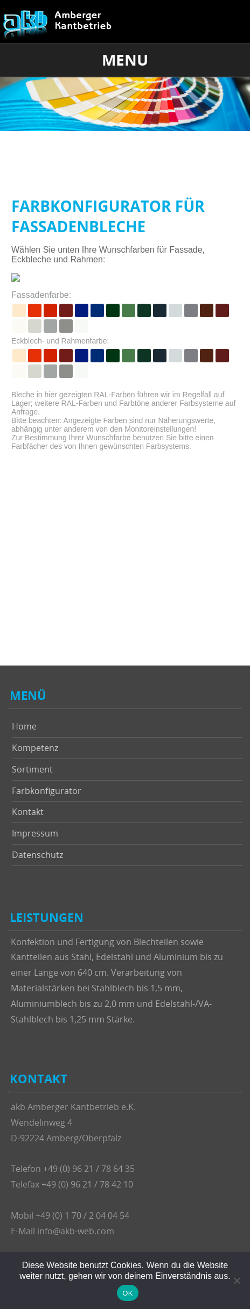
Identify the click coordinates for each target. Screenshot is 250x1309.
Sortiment (32, 769)
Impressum (35, 833)
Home (24, 726)
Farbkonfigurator (46, 791)
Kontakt (28, 812)
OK (127, 1293)
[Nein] (236, 1280)
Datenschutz (37, 855)
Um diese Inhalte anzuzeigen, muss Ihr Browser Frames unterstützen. (125, 406)
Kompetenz (35, 748)
